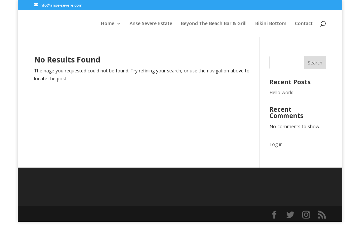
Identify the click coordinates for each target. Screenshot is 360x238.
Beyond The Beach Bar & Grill (214, 23)
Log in (276, 144)
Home (107, 23)
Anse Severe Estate (151, 23)
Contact (304, 23)
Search (315, 63)
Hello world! (282, 92)
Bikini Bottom (270, 23)
